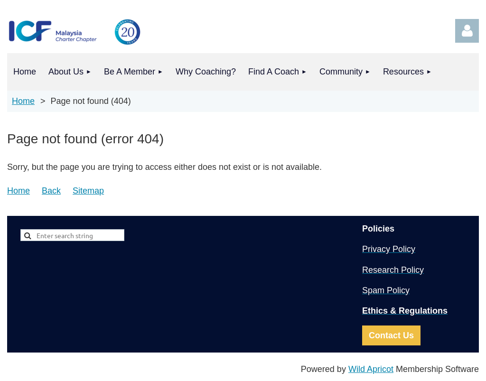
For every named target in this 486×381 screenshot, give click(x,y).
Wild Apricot (370, 369)
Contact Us (391, 335)
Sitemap (88, 190)
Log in (467, 31)
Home (23, 101)
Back (51, 190)
